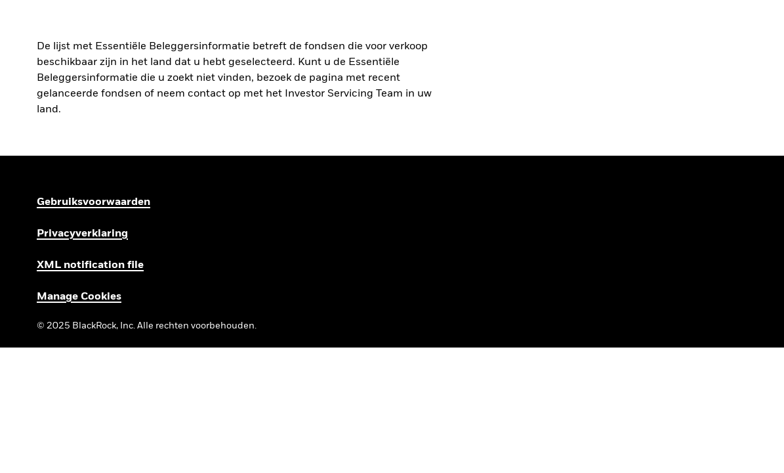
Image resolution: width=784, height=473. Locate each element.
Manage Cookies (79, 297)
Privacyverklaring (82, 234)
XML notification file (90, 265)
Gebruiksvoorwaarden (93, 202)
